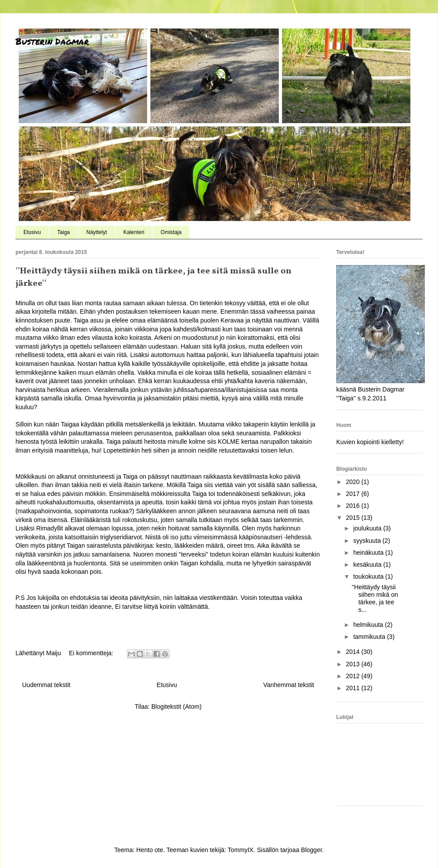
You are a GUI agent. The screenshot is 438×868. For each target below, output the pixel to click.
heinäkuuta (369, 552)
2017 (353, 493)
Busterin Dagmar (52, 41)
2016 (353, 505)
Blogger (311, 849)
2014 (353, 651)
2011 (353, 687)
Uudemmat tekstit (46, 684)
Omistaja (171, 232)
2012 (353, 676)
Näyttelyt (96, 232)
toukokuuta (369, 576)
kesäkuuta (368, 564)
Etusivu (32, 232)
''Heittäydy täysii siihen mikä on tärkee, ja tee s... (375, 598)
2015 (353, 517)
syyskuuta (367, 540)
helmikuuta (369, 624)
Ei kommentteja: (92, 653)
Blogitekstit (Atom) (176, 706)
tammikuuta (370, 636)
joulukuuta (368, 528)
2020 (353, 481)
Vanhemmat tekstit (288, 684)
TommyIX (241, 849)
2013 (353, 664)
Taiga (63, 232)
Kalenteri (133, 232)
